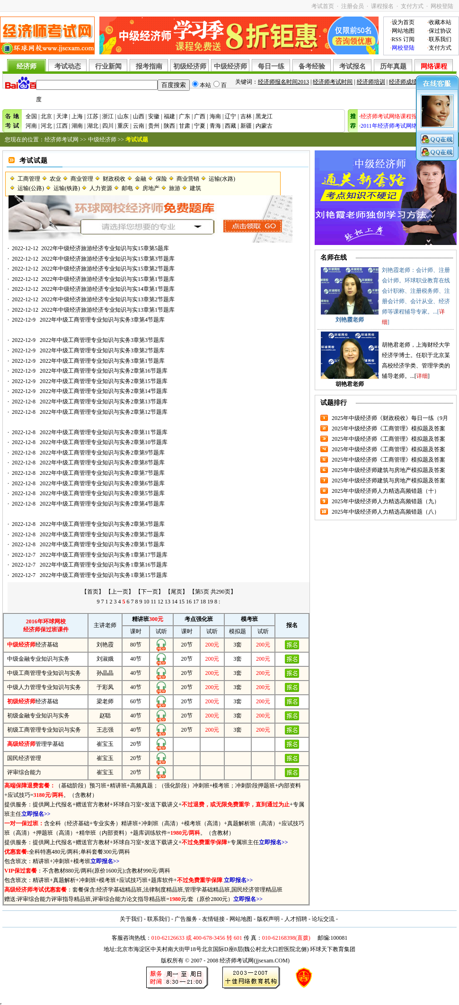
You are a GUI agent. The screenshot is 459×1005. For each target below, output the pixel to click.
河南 (31, 125)
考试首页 (322, 6)
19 (210, 601)
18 (203, 601)
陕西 (169, 125)
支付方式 (412, 6)
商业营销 (188, 178)
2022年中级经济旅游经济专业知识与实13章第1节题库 (108, 309)
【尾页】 (176, 591)
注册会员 (352, 6)
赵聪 (105, 715)
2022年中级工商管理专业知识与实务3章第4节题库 (102, 319)
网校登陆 (442, 6)
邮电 (127, 188)
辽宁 (230, 116)
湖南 (77, 125)
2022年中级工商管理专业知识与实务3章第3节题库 (102, 340)
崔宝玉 (105, 744)
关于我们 (131, 919)
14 (174, 601)
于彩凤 (105, 687)
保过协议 (440, 30)
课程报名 (382, 6)
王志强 (105, 729)
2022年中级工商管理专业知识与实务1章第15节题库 (104, 575)
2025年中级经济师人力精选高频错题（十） (386, 491)
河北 (46, 125)
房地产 (150, 188)
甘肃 (184, 125)
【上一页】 (120, 591)
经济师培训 (371, 82)
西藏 (230, 125)
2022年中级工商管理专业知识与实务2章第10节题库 (104, 442)
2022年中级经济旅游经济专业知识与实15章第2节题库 (108, 268)
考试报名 (352, 66)
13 (167, 601)
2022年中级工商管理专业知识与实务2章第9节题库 (102, 452)
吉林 (246, 116)
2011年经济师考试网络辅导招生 (400, 125)
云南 (138, 125)
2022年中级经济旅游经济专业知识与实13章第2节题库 (108, 299)
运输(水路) (222, 178)
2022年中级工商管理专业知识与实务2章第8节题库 (102, 462)
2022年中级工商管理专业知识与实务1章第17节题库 (104, 554)
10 (147, 601)
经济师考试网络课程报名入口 (397, 116)
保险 (161, 178)
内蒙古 (264, 125)
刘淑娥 (105, 658)
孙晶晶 (105, 673)
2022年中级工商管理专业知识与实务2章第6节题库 (102, 483)
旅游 (174, 188)
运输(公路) (31, 188)
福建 (169, 116)
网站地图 (403, 30)
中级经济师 (230, 66)
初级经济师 (189, 66)
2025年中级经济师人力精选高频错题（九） (386, 501)
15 (182, 601)
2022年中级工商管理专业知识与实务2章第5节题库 (102, 493)
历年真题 (393, 66)
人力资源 (100, 188)
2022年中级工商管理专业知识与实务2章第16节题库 (104, 370)
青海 (215, 125)
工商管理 (29, 178)
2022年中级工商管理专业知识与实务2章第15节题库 (104, 381)
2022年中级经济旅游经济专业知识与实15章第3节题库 (108, 258)
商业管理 (82, 178)
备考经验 (312, 66)
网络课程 (434, 66)
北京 (46, 116)
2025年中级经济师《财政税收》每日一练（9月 (390, 418)
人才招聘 (295, 919)
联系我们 (440, 39)
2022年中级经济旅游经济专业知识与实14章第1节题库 (108, 289)
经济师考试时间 (333, 82)
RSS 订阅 (402, 39)
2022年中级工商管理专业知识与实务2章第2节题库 (102, 534)
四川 (108, 125)
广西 (199, 116)
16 (189, 601)
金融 (140, 178)
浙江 (108, 116)
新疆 (246, 125)
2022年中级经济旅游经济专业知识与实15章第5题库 (105, 248)
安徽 (153, 116)
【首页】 (92, 591)
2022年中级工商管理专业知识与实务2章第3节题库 (102, 524)
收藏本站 (440, 22)
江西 (62, 125)
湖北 (92, 125)
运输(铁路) (66, 188)
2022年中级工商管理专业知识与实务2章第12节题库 (104, 412)
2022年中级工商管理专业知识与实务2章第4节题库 (102, 503)
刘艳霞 (105, 644)
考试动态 (67, 66)
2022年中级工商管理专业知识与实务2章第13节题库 (104, 401)
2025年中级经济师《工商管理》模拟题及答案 (388, 428)
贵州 (153, 125)
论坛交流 (323, 919)
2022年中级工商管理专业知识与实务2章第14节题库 (104, 391)
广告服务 (186, 919)
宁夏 (199, 125)
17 (196, 601)
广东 (184, 116)
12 (160, 601)
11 (154, 601)
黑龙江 (264, 116)
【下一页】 (149, 591)
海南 (215, 116)
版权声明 (268, 919)
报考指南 (149, 66)
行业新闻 (108, 66)
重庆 (123, 125)
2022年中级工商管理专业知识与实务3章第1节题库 (102, 361)
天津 (62, 116)
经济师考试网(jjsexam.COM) (255, 960)
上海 (77, 116)
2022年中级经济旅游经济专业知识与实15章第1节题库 (108, 279)
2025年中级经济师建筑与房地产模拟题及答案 (388, 470)
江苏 (92, 116)
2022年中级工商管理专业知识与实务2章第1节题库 (102, 544)
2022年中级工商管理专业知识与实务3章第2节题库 (102, 350)
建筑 (195, 188)
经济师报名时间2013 (283, 82)
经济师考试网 (61, 139)
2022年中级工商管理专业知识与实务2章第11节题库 (104, 432)
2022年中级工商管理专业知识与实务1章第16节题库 (104, 564)
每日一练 (271, 66)
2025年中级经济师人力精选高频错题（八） (386, 511)
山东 (123, 116)
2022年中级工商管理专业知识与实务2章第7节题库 (102, 473)
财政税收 (114, 178)
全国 (31, 116)
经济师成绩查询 (409, 82)
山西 (138, 116)
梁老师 (105, 701)
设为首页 (403, 22)
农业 (55, 178)
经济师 (26, 66)
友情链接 (213, 919)
